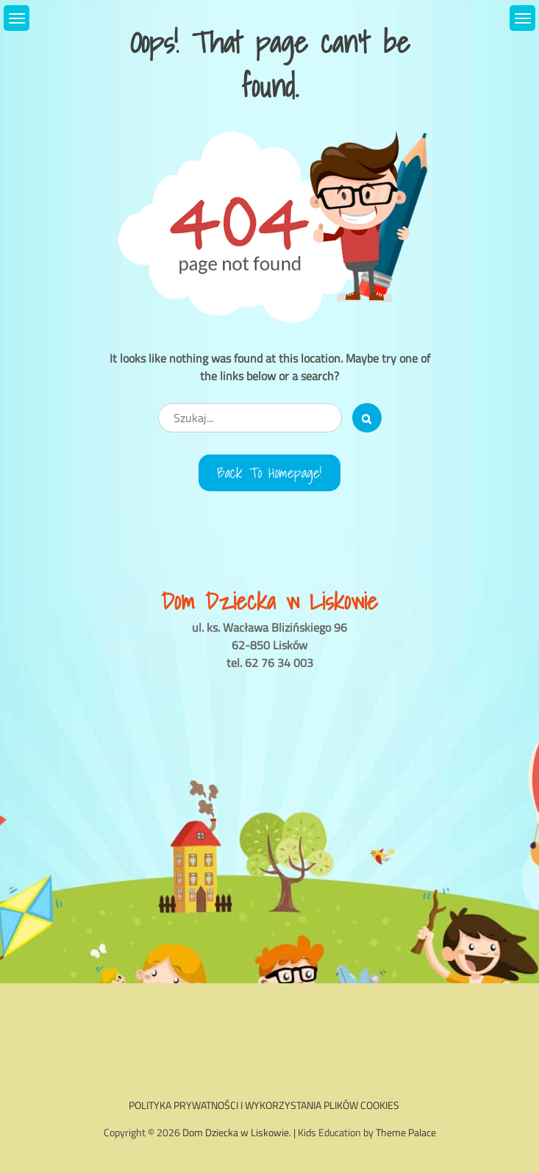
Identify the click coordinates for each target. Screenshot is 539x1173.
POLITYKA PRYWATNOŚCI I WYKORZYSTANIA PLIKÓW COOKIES (264, 1105)
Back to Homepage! (269, 473)
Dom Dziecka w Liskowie (235, 1132)
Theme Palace (406, 1132)
